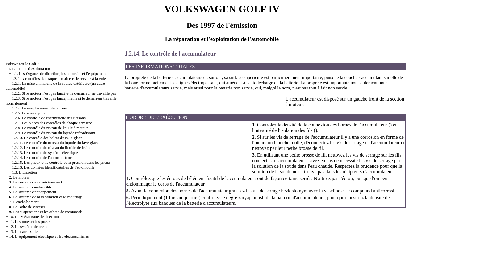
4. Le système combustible (30, 187)
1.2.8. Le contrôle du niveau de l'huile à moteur (50, 128)
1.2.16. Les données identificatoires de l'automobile (53, 167)
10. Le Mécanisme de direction (34, 216)
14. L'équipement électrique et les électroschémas (49, 236)
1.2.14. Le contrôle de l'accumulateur (41, 157)
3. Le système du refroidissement (35, 182)
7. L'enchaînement (23, 202)
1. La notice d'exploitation (29, 68)
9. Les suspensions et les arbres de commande (45, 211)
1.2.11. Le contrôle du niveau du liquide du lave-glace (55, 142)
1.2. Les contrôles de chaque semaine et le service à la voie (58, 78)
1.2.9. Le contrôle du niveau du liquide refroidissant (53, 132)
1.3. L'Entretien (24, 172)
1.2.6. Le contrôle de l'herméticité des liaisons (49, 118)
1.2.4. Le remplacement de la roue (39, 108)
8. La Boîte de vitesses (27, 206)
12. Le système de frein (28, 226)
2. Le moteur (19, 177)
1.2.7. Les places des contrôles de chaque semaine (52, 123)
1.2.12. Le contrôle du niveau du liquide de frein (51, 147)
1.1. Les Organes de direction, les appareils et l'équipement (59, 73)
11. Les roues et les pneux (30, 221)
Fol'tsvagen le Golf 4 (23, 63)
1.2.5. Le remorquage (29, 113)
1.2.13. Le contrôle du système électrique (45, 152)
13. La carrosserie (23, 231)
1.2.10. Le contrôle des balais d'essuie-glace (47, 137)
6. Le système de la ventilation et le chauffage (45, 197)
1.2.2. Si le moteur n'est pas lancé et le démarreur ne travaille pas (64, 93)
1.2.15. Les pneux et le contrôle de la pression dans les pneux (61, 162)
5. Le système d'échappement (32, 192)
